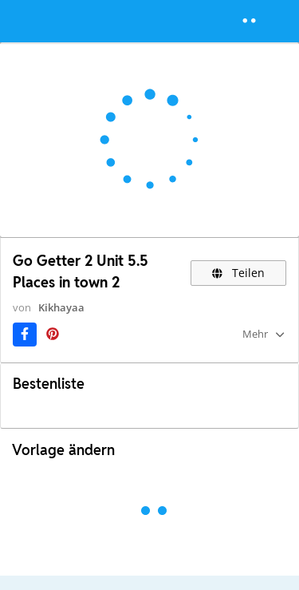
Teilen (239, 272)
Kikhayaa (61, 307)
